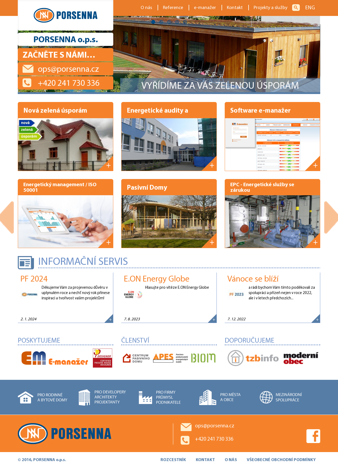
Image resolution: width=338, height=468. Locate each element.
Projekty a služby (270, 7)
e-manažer (205, 7)
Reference (173, 7)
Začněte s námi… (59, 55)
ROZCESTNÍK (173, 460)
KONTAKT (205, 460)
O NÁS (231, 460)
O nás (146, 7)
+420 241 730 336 (68, 83)
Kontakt (235, 7)
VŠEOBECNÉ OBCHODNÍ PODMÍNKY (281, 460)
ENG (310, 8)
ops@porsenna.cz (68, 69)
